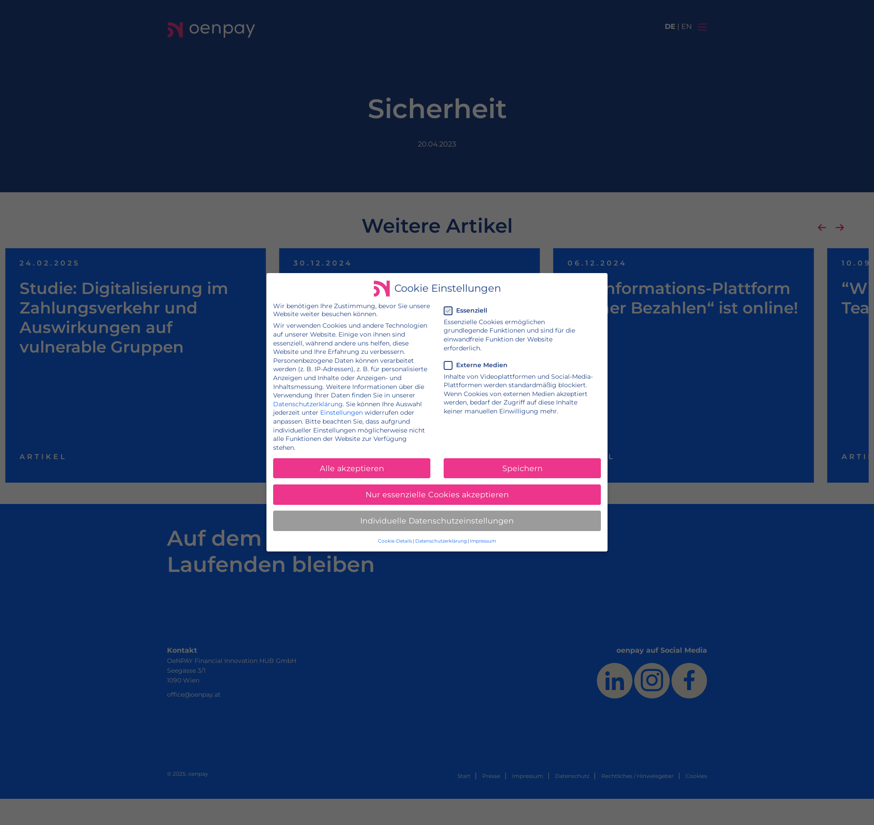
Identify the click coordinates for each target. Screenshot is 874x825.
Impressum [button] (482, 540)
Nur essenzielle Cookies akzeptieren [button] (437, 494)
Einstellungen (342, 413)
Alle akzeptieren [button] (353, 467)
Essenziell (468, 311)
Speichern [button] (521, 467)
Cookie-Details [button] (395, 540)
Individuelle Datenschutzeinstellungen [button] (437, 519)
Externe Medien (478, 365)
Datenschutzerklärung (309, 404)
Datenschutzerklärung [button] (440, 540)
